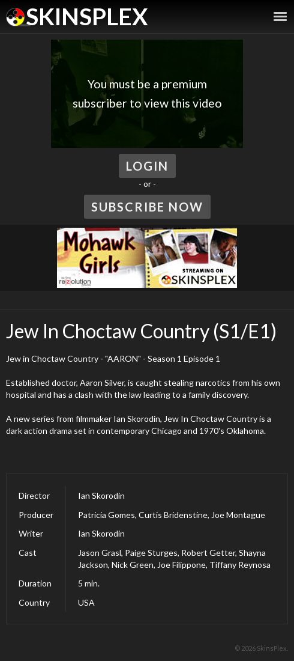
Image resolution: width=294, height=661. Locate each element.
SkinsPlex (87, 16)
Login (147, 166)
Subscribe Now (147, 207)
